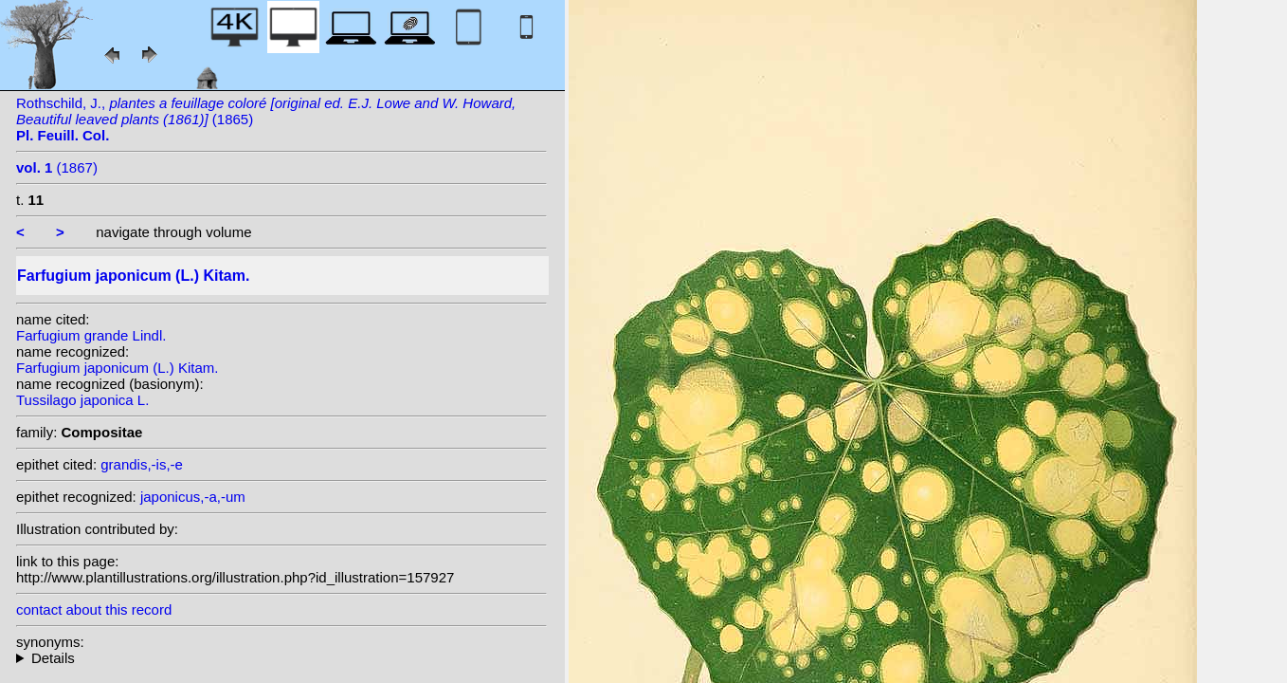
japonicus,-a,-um (192, 497)
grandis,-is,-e (141, 464)
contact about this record (94, 609)
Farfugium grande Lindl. (91, 335)
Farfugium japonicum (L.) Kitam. (117, 368)
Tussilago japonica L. (82, 400)
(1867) (57, 167)
